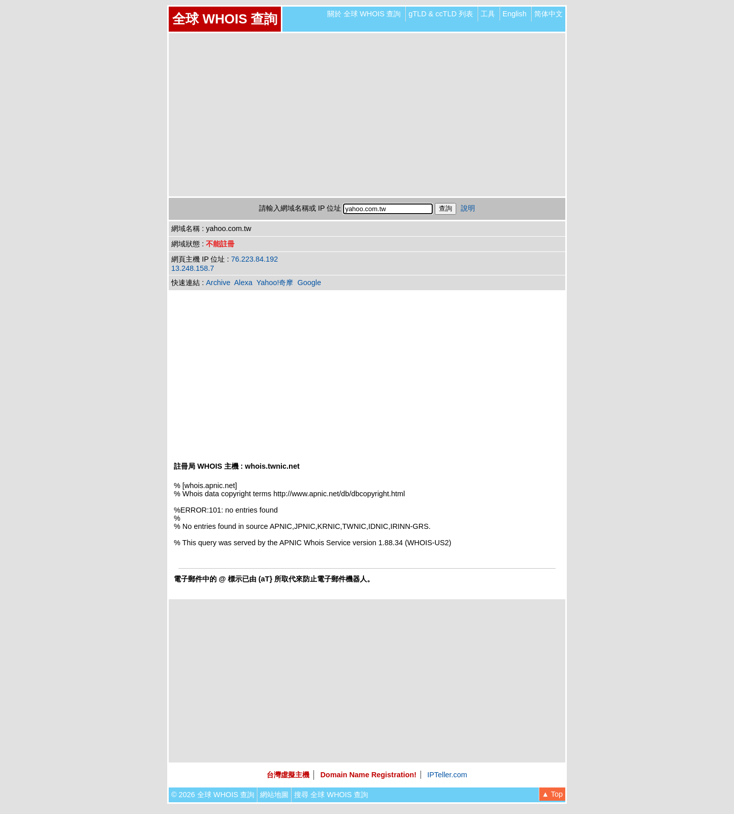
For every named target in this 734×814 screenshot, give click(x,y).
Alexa (243, 282)
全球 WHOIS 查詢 (224, 19)
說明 (468, 208)
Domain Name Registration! (368, 775)
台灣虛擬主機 (288, 775)
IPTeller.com (447, 775)
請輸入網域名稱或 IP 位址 (300, 208)
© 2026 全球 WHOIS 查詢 (212, 795)
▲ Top (552, 794)
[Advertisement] (367, 114)
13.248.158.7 (192, 268)
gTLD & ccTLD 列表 (440, 14)
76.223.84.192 (254, 259)
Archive (218, 282)
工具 (488, 14)
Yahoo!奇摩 (275, 282)
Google (309, 282)
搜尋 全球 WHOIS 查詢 (331, 795)
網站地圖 (274, 795)
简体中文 (548, 14)
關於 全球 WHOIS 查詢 (364, 14)
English (515, 14)
